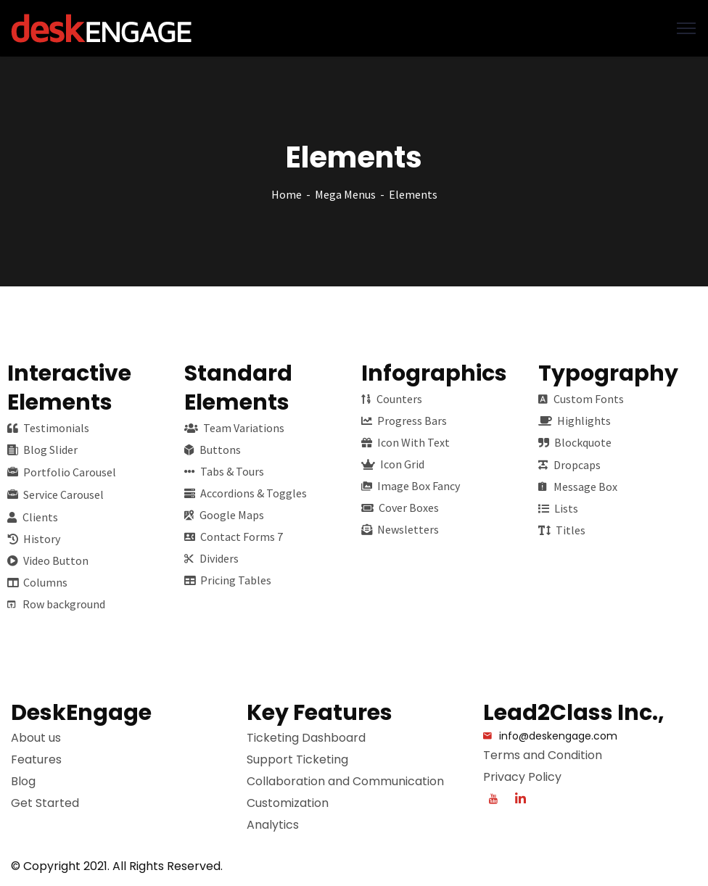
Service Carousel (55, 494)
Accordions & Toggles (245, 493)
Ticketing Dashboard (306, 737)
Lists (558, 508)
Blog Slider (42, 449)
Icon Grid (392, 464)
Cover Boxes (400, 507)
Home (286, 194)
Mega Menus (345, 194)
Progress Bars (404, 420)
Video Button (47, 560)
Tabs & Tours (224, 471)
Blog (23, 781)
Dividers (211, 558)
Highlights (574, 420)
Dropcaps (569, 465)
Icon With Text (405, 442)
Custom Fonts (581, 399)
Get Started (45, 803)
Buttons (212, 449)
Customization (288, 803)
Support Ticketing (297, 759)
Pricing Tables (227, 580)
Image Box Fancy (410, 486)
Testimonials (48, 428)
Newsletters (400, 529)
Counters (391, 399)
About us (36, 737)
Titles (561, 530)
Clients (32, 517)
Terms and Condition (542, 755)
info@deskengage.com (558, 736)
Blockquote (575, 442)
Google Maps (224, 515)
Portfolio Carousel (61, 472)
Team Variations (234, 428)
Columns (37, 582)
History (33, 538)
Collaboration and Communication (345, 781)
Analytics (273, 824)
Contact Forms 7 (233, 536)
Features (36, 759)
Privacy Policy (522, 777)
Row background (56, 604)
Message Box (577, 486)
